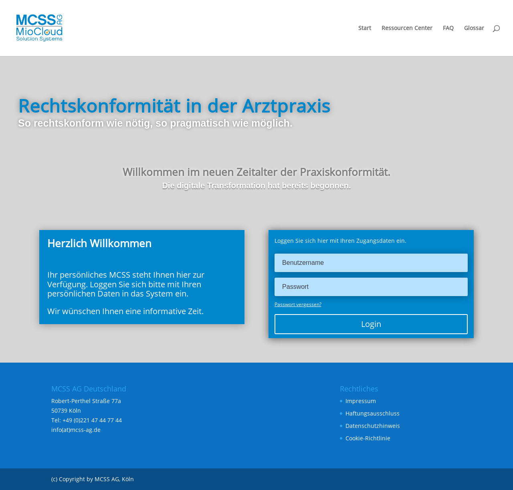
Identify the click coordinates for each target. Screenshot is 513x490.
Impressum (360, 401)
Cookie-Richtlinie (367, 438)
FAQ (448, 28)
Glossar (474, 28)
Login (371, 324)
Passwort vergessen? (298, 304)
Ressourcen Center (407, 28)
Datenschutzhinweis (372, 426)
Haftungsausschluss (372, 413)
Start (364, 28)
